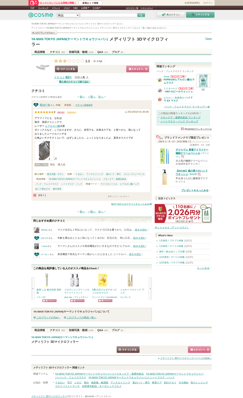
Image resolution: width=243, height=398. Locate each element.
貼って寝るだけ (43, 189)
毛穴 (69, 382)
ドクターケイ (170, 88)
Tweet (208, 38)
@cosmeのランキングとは (198, 129)
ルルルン (168, 97)
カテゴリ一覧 (132, 8)
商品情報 (39, 51)
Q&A (75, 8)
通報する (40, 195)
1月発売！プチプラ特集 (171, 240)
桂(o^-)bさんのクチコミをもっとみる (130, 204)
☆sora (44, 246)
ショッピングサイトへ (137, 69)
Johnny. (44, 230)
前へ (82, 96)
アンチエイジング (95, 174)
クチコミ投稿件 (83, 105)
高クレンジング (199, 382)
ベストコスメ (146, 8)
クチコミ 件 (63, 77)
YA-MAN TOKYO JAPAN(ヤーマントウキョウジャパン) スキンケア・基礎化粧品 (99, 373)
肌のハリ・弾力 (113, 174)
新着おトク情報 (90, 3)
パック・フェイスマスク (47, 184)
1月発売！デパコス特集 (171, 246)
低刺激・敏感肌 (99, 382)
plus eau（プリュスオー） (76, 297)
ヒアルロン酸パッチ (129, 184)
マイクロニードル (109, 184)
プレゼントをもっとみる (194, 190)
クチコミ (57, 51)
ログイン (208, 3)
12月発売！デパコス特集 (172, 257)
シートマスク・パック (71, 184)
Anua (166, 76)
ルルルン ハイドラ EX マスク (178, 99)
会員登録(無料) (192, 3)
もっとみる (203, 268)
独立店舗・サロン (55, 174)
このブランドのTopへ (48, 317)
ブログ (67, 8)
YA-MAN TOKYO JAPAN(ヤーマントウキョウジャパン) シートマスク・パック (131, 377)
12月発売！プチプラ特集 (172, 262)
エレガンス (125, 297)
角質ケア (157, 382)
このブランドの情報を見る (44, 33)
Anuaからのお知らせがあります (177, 76)
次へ (100, 96)
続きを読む (141, 229)
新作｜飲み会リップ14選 (172, 251)
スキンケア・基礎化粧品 (114, 179)
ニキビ (78, 382)
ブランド (56, 8)
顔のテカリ (170, 382)
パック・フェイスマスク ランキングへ (185, 106)
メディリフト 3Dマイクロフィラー (55, 341)
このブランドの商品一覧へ (81, 317)
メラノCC (41, 297)
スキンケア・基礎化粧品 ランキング (180, 117)
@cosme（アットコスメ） (98, 396)
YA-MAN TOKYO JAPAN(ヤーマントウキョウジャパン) (69, 39)
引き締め (184, 382)
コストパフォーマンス (134, 174)
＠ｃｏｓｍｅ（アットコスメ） (172, 227)
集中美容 (57, 189)
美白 (86, 382)
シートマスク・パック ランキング (179, 121)
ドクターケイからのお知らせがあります (186, 88)
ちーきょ (45, 254)
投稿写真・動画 (81, 51)
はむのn (44, 238)
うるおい (79, 174)
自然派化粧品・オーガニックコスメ (102, 386)
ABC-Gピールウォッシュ (179, 91)
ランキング (43, 8)
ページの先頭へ (186, 358)
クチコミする (66, 69)
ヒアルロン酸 (52, 126)
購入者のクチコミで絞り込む (74, 81)
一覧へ (92, 96)
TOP (32, 8)
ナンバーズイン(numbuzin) (104, 297)
